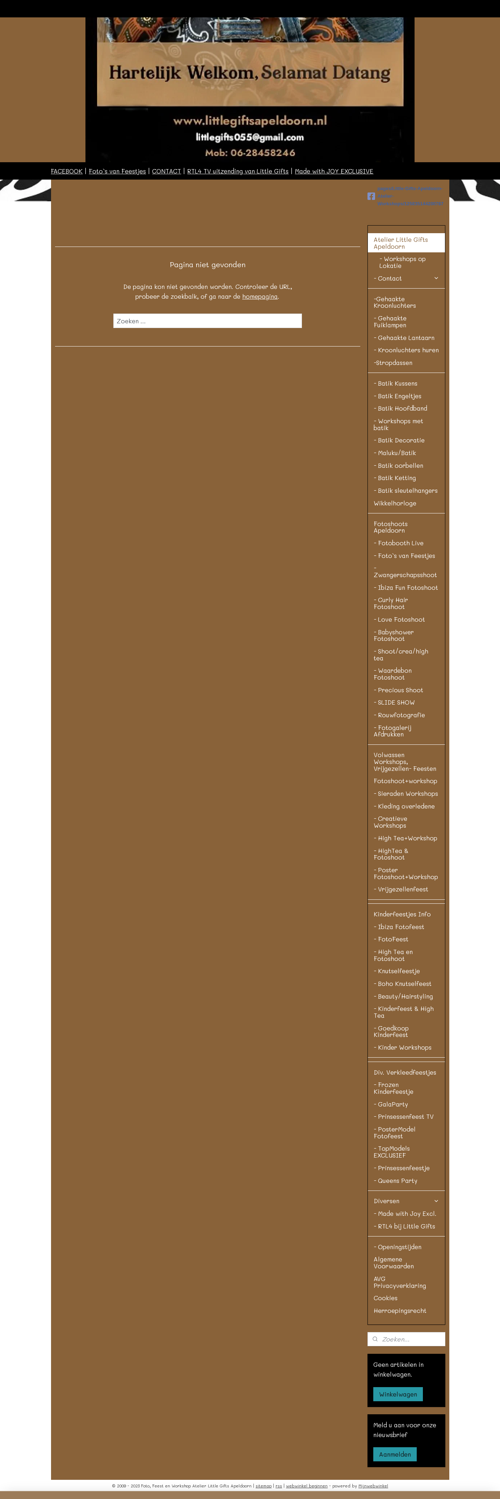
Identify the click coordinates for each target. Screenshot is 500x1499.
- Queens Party (395, 1180)
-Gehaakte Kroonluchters (395, 302)
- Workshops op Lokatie (402, 262)
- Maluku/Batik (395, 453)
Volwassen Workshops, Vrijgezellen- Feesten (405, 761)
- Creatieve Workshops (390, 821)
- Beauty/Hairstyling (403, 996)
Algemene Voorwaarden (394, 1262)
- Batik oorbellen (398, 465)
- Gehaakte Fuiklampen (390, 321)
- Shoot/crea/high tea (401, 654)
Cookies (386, 1298)
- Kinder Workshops (403, 1047)
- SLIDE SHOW (394, 702)
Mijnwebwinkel (373, 1485)
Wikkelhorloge (395, 503)
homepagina (260, 296)
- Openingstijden (397, 1247)
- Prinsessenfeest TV (404, 1116)
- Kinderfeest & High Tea (404, 1011)
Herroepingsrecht (400, 1310)
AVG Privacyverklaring (400, 1282)
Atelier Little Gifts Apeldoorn (406, 242)
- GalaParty (391, 1104)
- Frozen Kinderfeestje (393, 1087)
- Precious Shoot (398, 690)
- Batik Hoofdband (400, 408)
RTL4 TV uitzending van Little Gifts (238, 171)
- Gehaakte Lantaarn (404, 337)
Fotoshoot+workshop (405, 781)
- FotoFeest (391, 939)
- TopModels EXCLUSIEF (392, 1151)
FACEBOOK (67, 171)
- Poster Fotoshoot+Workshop (406, 873)
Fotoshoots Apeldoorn (391, 527)
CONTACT (166, 171)
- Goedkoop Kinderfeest (391, 1031)
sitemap (264, 1485)
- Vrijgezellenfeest (401, 889)
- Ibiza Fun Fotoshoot (406, 587)
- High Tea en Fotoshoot (393, 955)
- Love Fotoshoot (399, 619)
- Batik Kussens (395, 383)
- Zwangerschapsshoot (405, 571)
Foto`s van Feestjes (117, 171)
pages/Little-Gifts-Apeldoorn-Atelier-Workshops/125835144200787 (405, 196)
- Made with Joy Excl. (405, 1213)
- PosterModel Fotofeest (395, 1132)
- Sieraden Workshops (406, 793)
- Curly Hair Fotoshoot (391, 603)
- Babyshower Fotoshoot (394, 635)
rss (279, 1485)
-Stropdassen (393, 362)
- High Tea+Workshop (405, 838)
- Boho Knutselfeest (403, 983)
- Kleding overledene (404, 806)
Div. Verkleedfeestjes (405, 1072)
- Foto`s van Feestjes (404, 555)
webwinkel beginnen (307, 1485)
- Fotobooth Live (399, 543)
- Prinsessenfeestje (402, 1168)
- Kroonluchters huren (406, 350)
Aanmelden (395, 1454)
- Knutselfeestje (397, 971)
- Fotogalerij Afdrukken (392, 730)
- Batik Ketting (395, 478)
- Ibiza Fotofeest (399, 927)
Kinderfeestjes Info (402, 914)
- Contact (406, 278)
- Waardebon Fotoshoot (393, 673)
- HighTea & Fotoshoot (391, 854)
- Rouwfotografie (399, 715)
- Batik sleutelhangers (406, 490)
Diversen (406, 1201)
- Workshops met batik (398, 424)
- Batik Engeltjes (397, 396)
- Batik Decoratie (399, 440)
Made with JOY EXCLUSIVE (334, 171)
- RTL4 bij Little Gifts (404, 1226)
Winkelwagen (398, 1394)
